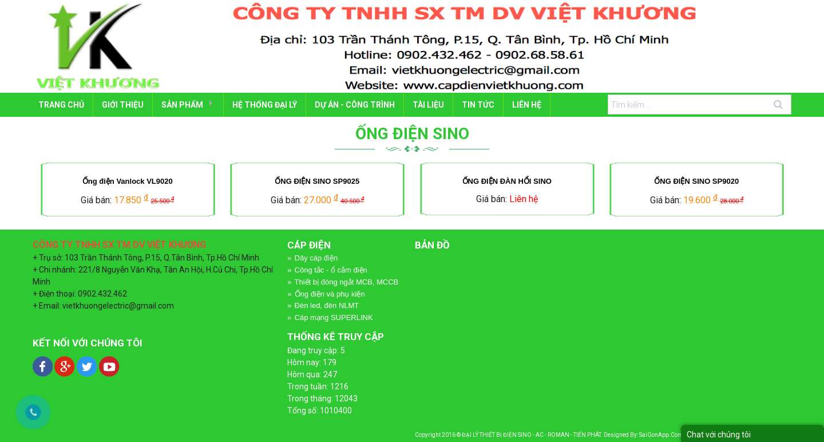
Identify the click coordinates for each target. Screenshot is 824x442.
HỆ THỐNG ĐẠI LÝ (264, 104)
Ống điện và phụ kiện (330, 294)
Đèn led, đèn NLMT (327, 305)
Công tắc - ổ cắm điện (331, 270)
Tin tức (478, 104)
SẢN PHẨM (182, 104)
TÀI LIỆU (428, 104)
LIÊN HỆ (526, 104)
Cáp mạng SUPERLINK (334, 317)
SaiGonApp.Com (661, 435)
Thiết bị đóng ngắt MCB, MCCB (347, 282)
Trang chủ (61, 104)
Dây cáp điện (316, 258)
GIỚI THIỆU (123, 104)
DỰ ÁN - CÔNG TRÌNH (355, 104)
